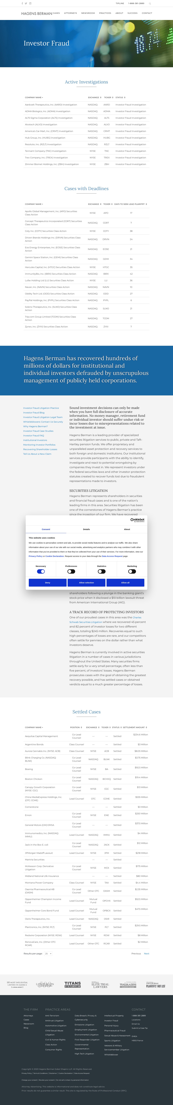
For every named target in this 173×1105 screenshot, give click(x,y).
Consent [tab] (46, 529)
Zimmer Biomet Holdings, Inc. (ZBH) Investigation (52, 164)
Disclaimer (62, 1073)
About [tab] (127, 529)
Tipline (120, 3)
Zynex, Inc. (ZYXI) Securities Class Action (46, 326)
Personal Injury (111, 1025)
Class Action (51, 1044)
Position (75, 727)
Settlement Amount (134, 727)
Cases (58, 13)
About (121, 13)
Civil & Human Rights (55, 1039)
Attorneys (72, 13)
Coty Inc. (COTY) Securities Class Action (45, 231)
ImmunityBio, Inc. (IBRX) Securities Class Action (50, 274)
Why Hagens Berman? (35, 426)
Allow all (125, 583)
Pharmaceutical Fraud (114, 1030)
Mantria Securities (34, 859)
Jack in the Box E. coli (36, 844)
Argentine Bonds (34, 744)
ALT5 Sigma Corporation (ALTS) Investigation (49, 118)
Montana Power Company (39, 882)
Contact (149, 13)
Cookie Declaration (77, 1073)
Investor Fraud (111, 1020)
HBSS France (138, 1040)
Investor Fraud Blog (33, 412)
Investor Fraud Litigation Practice (41, 408)
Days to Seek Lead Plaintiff (129, 204)
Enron (28, 815)
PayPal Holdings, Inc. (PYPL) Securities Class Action (52, 300)
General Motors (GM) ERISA (39, 825)
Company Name (36, 97)
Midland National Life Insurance (42, 876)
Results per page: (33, 953)
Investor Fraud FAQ (33, 435)
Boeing (29, 769)
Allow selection (86, 583)
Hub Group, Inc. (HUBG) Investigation (45, 137)
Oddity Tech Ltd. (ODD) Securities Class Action (49, 293)
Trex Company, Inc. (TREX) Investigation (46, 157)
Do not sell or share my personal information (86, 1080)
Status (119, 97)
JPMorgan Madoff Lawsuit (39, 853)
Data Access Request (98, 1073)
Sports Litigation (112, 1040)
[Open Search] (150, 3)
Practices (107, 13)
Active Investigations (86, 81)
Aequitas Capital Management (41, 736)
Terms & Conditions (46, 1073)
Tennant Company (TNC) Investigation (45, 151)
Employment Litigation (86, 1029)
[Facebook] (22, 3)
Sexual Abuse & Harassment (117, 1035)
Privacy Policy (28, 1073)
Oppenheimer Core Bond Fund (42, 910)
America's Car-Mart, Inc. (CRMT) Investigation (49, 131)
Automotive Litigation (55, 1025)
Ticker (107, 97)
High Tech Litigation (84, 1053)
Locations (136, 1019)
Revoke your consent (53, 1080)
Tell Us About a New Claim (37, 454)
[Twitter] (26, 3)
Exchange (93, 97)
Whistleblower (111, 1054)
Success (134, 13)
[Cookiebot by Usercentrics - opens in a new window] (132, 520)
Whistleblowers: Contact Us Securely (43, 422)
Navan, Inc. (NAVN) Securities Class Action (47, 287)
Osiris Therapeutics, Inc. (37, 919)
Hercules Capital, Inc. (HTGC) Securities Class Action (52, 267)
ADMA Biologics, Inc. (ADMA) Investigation (47, 111)
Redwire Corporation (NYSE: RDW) (43, 935)
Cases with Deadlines (86, 187)
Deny (47, 583)
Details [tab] (86, 529)
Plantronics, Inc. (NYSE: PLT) (39, 927)
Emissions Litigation (84, 1024)
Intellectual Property (114, 1015)
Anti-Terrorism (52, 1015)
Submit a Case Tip (140, 1028)
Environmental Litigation (87, 1034)
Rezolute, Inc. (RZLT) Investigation (43, 144)
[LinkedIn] (30, 3)
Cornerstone (32, 807)
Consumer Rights (53, 1049)
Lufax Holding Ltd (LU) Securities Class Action (49, 280)
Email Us (136, 1024)
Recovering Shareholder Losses (40, 449)
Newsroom (90, 13)
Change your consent (32, 1080)
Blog (26, 1028)
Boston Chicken (33, 779)
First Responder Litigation (87, 1039)
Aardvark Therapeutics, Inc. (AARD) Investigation (51, 104)
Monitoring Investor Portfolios (39, 444)
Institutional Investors (35, 440)
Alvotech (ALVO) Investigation (41, 124)
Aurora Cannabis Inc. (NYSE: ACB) (42, 751)
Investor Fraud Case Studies (38, 431)
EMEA (134, 1036)
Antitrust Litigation (54, 1020)
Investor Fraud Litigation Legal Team (43, 417)
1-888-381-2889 (136, 3)
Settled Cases (86, 711)
